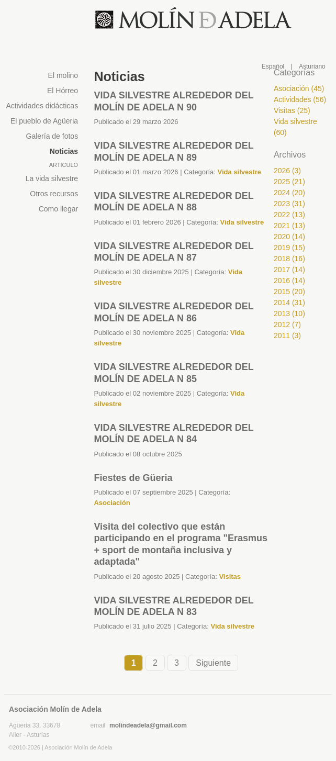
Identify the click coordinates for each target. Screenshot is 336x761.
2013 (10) (289, 313)
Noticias (64, 151)
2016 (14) (289, 280)
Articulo (63, 165)
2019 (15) (289, 247)
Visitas (230, 576)
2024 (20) (289, 192)
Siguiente (213, 662)
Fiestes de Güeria (133, 478)
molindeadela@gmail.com (148, 725)
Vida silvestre (239, 172)
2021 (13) (289, 225)
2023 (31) (289, 203)
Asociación (112, 503)
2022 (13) (289, 214)
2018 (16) (289, 258)
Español (273, 66)
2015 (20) (289, 291)
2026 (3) (287, 170)
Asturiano (312, 66)
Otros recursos (54, 193)
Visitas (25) (292, 110)
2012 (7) (287, 324)
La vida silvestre (52, 178)
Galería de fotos (52, 136)
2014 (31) (289, 302)
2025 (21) (289, 181)
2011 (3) (287, 335)
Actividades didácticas (42, 106)
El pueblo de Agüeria (44, 121)
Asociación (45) (299, 88)
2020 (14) (289, 236)
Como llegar (58, 209)
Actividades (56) (300, 99)
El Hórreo (62, 90)
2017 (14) (289, 269)
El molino (63, 75)
